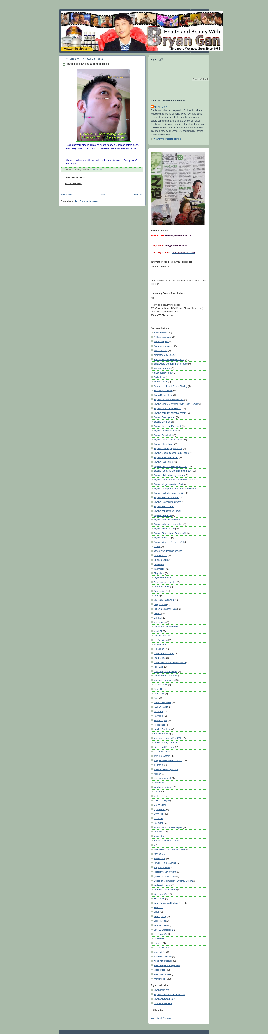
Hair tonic (158, 716)
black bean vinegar (163, 372)
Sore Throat (160, 920)
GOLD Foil (159, 693)
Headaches (159, 724)
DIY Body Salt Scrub (164, 600)
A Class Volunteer (163, 337)
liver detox (159, 782)
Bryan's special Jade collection (169, 994)
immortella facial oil (163, 751)
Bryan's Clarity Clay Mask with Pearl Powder (176, 404)
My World (158, 814)
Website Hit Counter (161, 1018)
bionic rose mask (162, 368)
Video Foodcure (162, 974)
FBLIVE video (161, 640)
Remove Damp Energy (165, 889)
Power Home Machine (165, 863)
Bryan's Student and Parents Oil (170, 533)
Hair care (158, 711)
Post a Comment (73, 183)
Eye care (158, 618)
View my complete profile (167, 138)
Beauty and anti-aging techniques (171, 363)
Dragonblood (160, 604)
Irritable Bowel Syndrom (166, 769)
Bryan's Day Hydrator (164, 417)
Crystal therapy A (162, 577)
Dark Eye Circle (161, 586)
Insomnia (158, 765)
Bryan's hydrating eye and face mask (172, 470)
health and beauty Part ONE (168, 738)
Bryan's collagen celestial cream (170, 413)
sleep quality (160, 916)
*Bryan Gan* (160, 106)
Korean (157, 773)
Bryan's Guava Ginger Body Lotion (171, 453)
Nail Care (158, 822)
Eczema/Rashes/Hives (165, 609)
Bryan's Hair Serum (163, 462)
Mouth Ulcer (160, 805)
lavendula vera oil (162, 778)
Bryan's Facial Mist (163, 435)
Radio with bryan (162, 885)
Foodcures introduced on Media (170, 662)
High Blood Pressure (164, 747)
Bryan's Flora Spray (164, 444)
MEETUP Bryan (162, 800)
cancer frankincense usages (168, 551)
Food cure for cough (164, 653)
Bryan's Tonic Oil (162, 537)
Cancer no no (160, 555)
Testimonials (160, 938)
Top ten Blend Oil (162, 947)
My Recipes (160, 809)
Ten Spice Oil (160, 934)
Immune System (162, 756)
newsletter (159, 836)
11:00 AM (97, 169)
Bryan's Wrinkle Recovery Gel (169, 542)
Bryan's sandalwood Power (167, 511)
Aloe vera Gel (160, 350)
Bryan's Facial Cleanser (166, 430)
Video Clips (159, 969)
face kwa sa (160, 622)
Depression (159, 591)
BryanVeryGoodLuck (164, 999)
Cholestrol (159, 564)
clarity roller (159, 569)
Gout (156, 698)
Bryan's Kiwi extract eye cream (169, 475)
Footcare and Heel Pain (166, 675)
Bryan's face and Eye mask (167, 426)
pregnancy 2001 (162, 867)
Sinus (156, 912)
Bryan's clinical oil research (167, 408)
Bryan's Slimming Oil (164, 528)
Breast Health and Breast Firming (170, 386)
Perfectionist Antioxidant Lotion (169, 849)
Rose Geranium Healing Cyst (168, 903)
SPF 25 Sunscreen (163, 929)
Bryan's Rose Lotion (164, 506)
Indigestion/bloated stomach (168, 760)
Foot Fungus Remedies (165, 671)
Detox (157, 595)
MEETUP (158, 796)
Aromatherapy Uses (164, 355)
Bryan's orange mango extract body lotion (175, 488)
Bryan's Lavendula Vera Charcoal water (174, 479)
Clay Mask (159, 573)
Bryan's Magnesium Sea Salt (168, 484)
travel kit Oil (160, 952)
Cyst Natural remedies (165, 582)
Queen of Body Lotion (165, 876)
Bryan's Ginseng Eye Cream (168, 448)
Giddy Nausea (161, 689)
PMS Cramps (160, 854)
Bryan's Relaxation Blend (166, 497)
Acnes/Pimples (161, 341)
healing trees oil (162, 733)
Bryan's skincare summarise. (168, 524)
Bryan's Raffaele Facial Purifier (169, 493)
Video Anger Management (167, 965)
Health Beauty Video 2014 (167, 742)
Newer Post (67, 194)
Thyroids (158, 943)
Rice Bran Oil (160, 894)
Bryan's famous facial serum (168, 439)
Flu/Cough (159, 649)
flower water (160, 644)
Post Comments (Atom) (86, 201)
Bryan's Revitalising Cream (167, 502)
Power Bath (159, 858)
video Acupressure (163, 961)
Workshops (159, 978)
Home (103, 194)
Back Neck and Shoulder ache (169, 359)
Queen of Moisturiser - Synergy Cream (173, 880)
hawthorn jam (160, 720)
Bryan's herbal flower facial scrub (170, 466)
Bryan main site (161, 990)
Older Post (137, 194)
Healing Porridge (162, 729)
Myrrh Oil (158, 818)
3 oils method (160, 332)
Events (157, 613)
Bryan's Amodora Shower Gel (169, 399)
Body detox (159, 377)
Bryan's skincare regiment (167, 519)
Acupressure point (163, 346)
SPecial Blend (161, 925)
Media (157, 791)
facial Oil (158, 631)
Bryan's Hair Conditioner (166, 457)
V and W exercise (163, 956)
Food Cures (160, 658)
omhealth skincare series (166, 840)
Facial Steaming (162, 635)
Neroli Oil (158, 831)
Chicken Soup (161, 560)
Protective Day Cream (165, 871)
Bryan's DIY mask (163, 421)
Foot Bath (158, 667)
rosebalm (158, 907)
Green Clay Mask (162, 702)
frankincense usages (164, 680)
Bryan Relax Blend (163, 395)
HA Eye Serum (161, 707)
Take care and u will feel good (87, 64)
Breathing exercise (163, 390)
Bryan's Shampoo (163, 515)
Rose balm (159, 898)
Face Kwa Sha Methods (166, 626)
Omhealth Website (163, 1003)
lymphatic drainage (163, 787)
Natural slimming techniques (168, 827)
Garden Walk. (160, 684)
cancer (157, 546)
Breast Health (160, 381)
